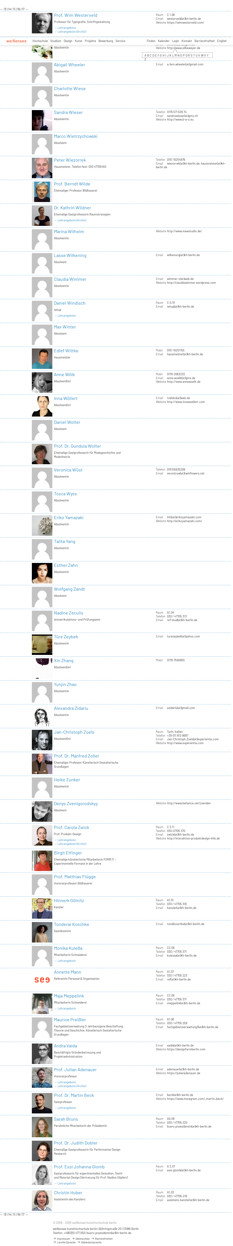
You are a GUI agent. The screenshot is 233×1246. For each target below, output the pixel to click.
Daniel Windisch (70, 303)
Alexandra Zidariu (71, 708)
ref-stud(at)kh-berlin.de (182, 620)
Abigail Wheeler (69, 64)
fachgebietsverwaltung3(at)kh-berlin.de (192, 1027)
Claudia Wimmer (70, 279)
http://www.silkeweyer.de (183, 48)
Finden (151, 41)
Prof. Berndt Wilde (72, 183)
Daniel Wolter (67, 422)
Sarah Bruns (66, 1119)
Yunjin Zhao (65, 684)
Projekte (90, 41)
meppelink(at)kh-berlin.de (183, 1003)
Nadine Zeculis (68, 612)
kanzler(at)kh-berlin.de (181, 908)
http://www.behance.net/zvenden (189, 803)
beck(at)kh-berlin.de (180, 1095)
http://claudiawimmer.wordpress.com (191, 282)
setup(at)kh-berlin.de (180, 306)
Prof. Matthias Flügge (75, 876)
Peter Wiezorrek (70, 160)
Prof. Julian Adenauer (75, 1069)
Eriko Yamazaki (69, 517)
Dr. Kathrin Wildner (72, 207)
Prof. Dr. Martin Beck (74, 1095)
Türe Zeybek (66, 636)
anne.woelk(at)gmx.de (181, 378)
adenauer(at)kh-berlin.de (183, 1069)
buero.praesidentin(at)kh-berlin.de (189, 1126)
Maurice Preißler (70, 1019)
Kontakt (187, 41)
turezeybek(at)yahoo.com (183, 636)
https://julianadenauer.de (183, 1073)
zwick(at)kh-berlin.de (180, 834)
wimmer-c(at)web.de (180, 279)
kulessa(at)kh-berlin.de (182, 955)
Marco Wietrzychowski (76, 136)
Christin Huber (68, 1192)
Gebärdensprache (89, 1242)
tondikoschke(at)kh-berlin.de (185, 924)
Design (68, 41)
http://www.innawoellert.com (186, 402)
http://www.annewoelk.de (183, 381)
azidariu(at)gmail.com (181, 708)
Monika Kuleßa (68, 948)
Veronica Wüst (68, 469)
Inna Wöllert (66, 398)
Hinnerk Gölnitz (69, 900)
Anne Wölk (64, 374)
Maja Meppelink (69, 995)
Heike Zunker (67, 779)
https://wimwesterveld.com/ (185, 22)
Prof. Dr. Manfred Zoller (76, 755)
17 (23, 9)
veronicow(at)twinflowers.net (186, 473)
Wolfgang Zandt (69, 589)
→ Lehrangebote (65, 28)
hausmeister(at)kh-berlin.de (185, 354)
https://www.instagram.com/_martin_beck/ (195, 1098)
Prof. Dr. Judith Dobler (76, 1142)
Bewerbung (106, 41)
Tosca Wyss (65, 493)
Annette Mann (67, 972)
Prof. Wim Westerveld (75, 15)
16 (19, 9)
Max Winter (65, 326)
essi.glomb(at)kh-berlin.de (184, 1170)
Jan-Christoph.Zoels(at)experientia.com (193, 739)
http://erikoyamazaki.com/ (184, 521)
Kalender (164, 41)
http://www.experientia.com (185, 743)
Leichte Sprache (64, 1242)
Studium (55, 41)
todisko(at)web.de (178, 398)
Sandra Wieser (68, 112)
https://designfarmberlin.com (186, 1049)
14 (10, 9)
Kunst (78, 41)
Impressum (61, 1238)
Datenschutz (80, 1238)
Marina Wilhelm (69, 231)
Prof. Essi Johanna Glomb (79, 1166)
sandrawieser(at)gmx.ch (182, 116)
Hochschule (40, 41)
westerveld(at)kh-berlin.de (184, 18)
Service (120, 41)
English (222, 41)
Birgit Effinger (68, 852)
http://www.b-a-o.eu (180, 119)
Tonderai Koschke (71, 924)
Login (175, 41)
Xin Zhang (63, 660)
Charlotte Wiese (70, 88)
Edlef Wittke (66, 350)
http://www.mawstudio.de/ (184, 231)
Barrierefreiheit (205, 41)
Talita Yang (64, 541)
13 (5, 9)
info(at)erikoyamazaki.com (184, 517)
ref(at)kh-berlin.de (179, 979)
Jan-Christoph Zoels (74, 732)
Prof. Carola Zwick (71, 827)
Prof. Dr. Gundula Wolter (77, 446)
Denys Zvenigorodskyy (76, 803)
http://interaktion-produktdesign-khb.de (193, 838)
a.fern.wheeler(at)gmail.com (185, 64)
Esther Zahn (66, 565)
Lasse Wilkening (70, 255)
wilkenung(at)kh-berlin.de (183, 255)
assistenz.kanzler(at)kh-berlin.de (188, 1200)
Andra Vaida (65, 1045)
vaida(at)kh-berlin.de (180, 1045)
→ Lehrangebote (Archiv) (70, 31)
